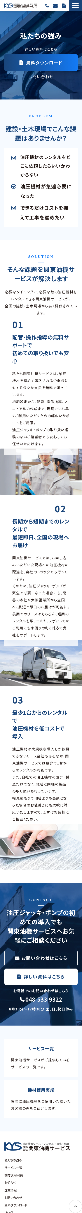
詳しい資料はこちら (44, 976)
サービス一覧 (13, 1167)
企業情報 (10, 1190)
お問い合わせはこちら (44, 958)
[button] (75, 5)
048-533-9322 (47, 5)
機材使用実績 (13, 1175)
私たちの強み (13, 1160)
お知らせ (10, 1182)
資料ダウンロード (64, 5)
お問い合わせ (55, 5)
